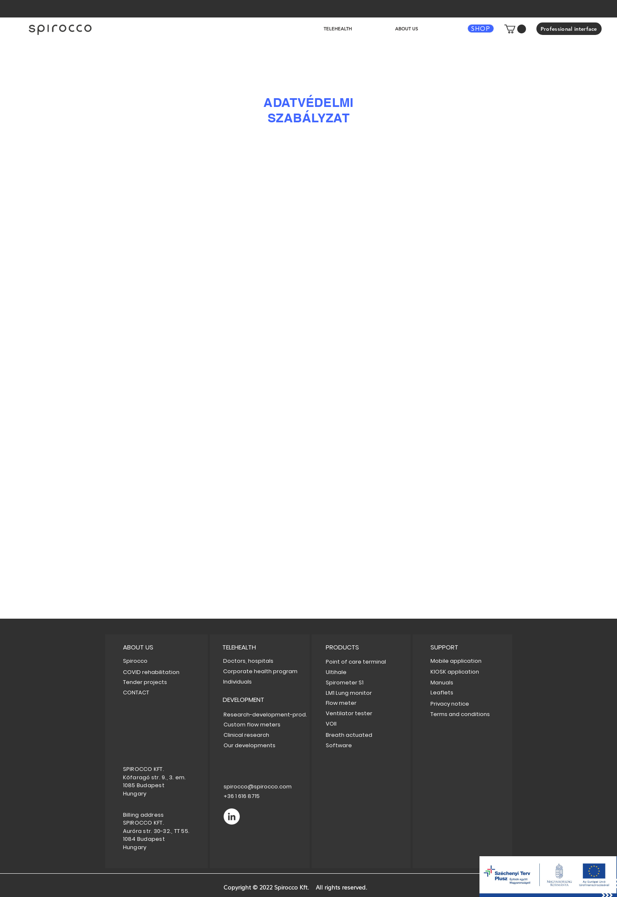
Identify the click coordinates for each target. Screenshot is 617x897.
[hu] (60, 29)
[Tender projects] (145, 682)
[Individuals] (251, 681)
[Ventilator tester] (363, 713)
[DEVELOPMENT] (269, 699)
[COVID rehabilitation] (151, 672)
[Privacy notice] (462, 704)
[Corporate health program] (260, 671)
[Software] (363, 745)
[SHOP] (480, 28)
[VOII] (363, 724)
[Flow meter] (355, 703)
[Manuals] (452, 682)
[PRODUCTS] (344, 647)
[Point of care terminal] (363, 662)
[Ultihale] (339, 672)
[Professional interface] (569, 28)
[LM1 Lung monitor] (359, 693)
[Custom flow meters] (256, 724)
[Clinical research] (253, 735)
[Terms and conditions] (470, 714)
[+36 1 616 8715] (257, 796)
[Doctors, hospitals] (262, 661)
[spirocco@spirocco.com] (258, 786)
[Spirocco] (135, 661)
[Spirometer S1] (348, 682)
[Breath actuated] (363, 735)
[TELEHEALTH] (268, 647)
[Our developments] (253, 745)
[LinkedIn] (232, 816)
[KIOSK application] (465, 672)
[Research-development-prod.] (265, 714)
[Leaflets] (452, 692)
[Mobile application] (458, 661)
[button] (515, 29)
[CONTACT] (138, 692)
